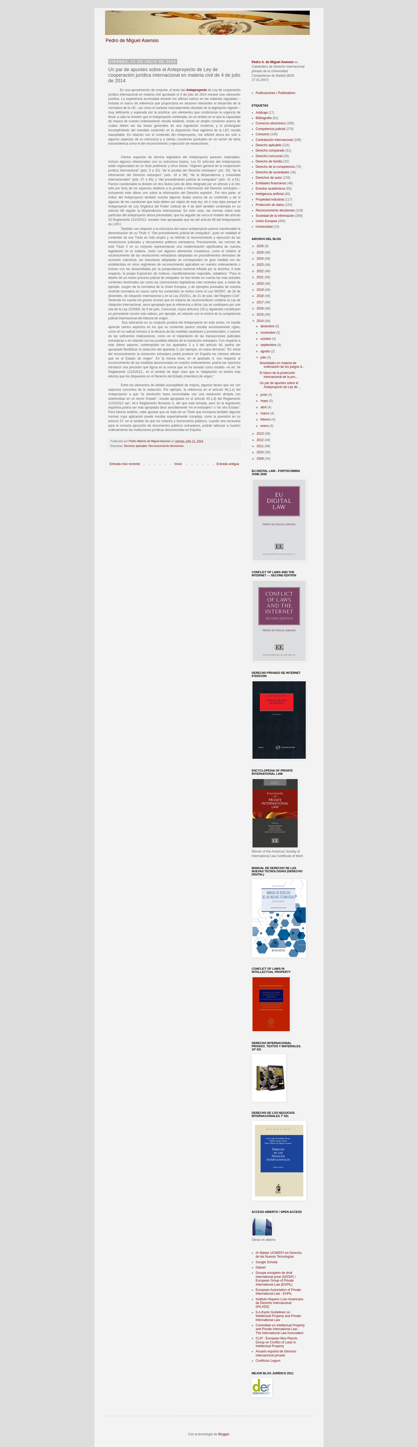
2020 (261, 284)
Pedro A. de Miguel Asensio (273, 62)
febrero (265, 419)
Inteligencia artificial (270, 194)
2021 (261, 277)
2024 (261, 258)
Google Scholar (267, 1262)
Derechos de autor (269, 178)
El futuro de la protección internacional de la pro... (279, 374)
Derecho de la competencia (275, 167)
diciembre (267, 326)
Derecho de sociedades (272, 172)
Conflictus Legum (268, 1361)
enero (265, 426)
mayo (264, 401)
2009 (261, 458)
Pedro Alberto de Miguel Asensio (150, 441)
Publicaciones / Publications (275, 93)
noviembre (268, 333)
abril (263, 407)
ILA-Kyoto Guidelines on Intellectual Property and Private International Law (278, 1316)
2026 (261, 246)
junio (264, 395)
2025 (261, 252)
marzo (265, 413)
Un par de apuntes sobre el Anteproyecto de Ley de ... (280, 385)
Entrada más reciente (125, 464)
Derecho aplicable (135, 445)
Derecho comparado (270, 150)
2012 (261, 440)
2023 (261, 265)
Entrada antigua (227, 464)
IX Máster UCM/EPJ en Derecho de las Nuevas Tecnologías (279, 1254)
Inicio (178, 464)
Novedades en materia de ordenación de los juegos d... (282, 365)
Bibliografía (264, 118)
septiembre (268, 345)
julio (263, 357)
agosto (265, 351)
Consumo (262, 134)
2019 (261, 290)
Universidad (264, 227)
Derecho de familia (269, 161)
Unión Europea (266, 221)
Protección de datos (270, 205)
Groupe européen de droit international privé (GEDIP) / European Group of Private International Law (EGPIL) (276, 1278)
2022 (261, 271)
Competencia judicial (270, 129)
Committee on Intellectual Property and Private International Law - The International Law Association (280, 1329)
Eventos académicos (270, 188)
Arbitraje (262, 113)
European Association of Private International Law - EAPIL (278, 1291)
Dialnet (261, 1267)
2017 (261, 302)
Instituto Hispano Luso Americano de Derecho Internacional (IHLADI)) (279, 1303)
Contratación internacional (274, 140)
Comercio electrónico (271, 123)
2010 (261, 452)
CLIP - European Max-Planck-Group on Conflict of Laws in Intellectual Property (277, 1342)
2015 (261, 314)
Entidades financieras (271, 183)
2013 (261, 433)
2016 (261, 308)
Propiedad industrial (270, 199)
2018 (261, 296)
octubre (266, 339)
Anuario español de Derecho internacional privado (276, 1353)
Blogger (223, 1434)
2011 (261, 446)
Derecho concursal (269, 156)
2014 (261, 321)
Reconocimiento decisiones (165, 445)
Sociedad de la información (275, 216)
